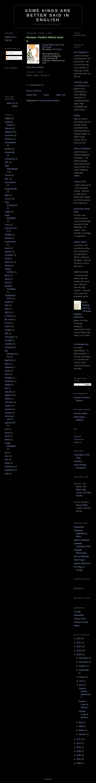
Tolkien (8, 399)
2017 (78, 739)
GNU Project (79, 560)
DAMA (7, 302)
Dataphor (9, 132)
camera (8, 406)
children (8, 413)
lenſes (7, 463)
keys (7, 456)
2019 (78, 650)
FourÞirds (9, 135)
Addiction (9, 262)
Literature (9, 347)
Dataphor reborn (79, 242)
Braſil (7, 282)
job (6, 453)
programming (10, 189)
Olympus (9, 139)
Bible (7, 195)
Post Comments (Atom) (49, 100)
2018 (78, 654)
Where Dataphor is (80, 52)
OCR (7, 374)
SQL (7, 179)
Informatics (9, 337)
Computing (9, 159)
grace (7, 248)
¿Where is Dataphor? (81, 148)
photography (10, 142)
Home (46, 95)
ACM (7, 259)
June (81, 685)
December (83, 658)
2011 (78, 747)
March (81, 730)
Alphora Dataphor (82, 540)
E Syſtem (9, 316)
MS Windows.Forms (11, 354)
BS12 (7, 276)
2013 (78, 743)
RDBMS (8, 235)
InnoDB (8, 340)
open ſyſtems (10, 182)
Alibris (76, 626)
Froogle (77, 612)
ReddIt (29, 75)
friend (7, 440)
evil (6, 429)
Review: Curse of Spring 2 (83, 704)
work (7, 473)
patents (8, 252)
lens (6, 460)
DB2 (7, 305)
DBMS (7, 118)
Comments (12, 58)
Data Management (80, 344)
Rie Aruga (46, 47)
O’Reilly (8, 378)
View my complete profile (79, 439)
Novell (7, 371)
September (84, 670)
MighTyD (9, 360)
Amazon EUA (80, 619)
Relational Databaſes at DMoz (80, 533)
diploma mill (10, 423)
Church (8, 199)
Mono (7, 364)
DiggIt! (36, 75)
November (83, 662)
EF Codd (9, 319)
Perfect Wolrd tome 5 (51, 45)
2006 (78, 763)
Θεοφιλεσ (78, 461)
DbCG (7, 312)
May (81, 722)
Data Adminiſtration (11, 169)
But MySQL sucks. (80, 82)
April (81, 726)
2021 (78, 643)
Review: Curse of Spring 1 (83, 714)
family (7, 433)
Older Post (60, 95)
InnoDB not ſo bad (80, 272)
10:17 (41, 72)
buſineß (8, 238)
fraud (7, 436)
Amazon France (81, 622)
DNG (7, 309)
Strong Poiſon (82, 505)
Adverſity (76, 115)
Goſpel (7, 212)
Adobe (7, 266)
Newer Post (31, 95)
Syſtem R (9, 395)
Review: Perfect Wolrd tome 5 (44, 39)
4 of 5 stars (57, 49)
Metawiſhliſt (79, 615)
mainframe (9, 466)
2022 (78, 639)
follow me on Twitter (12, 104)
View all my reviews (35, 67)
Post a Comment (33, 91)
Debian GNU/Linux (82, 563)
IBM (6, 333)
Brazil (7, 279)
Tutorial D (9, 402)
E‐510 (7, 323)
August (82, 677)
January (82, 734)
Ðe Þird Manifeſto (81, 556)
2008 (78, 755)
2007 (78, 759)
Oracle (8, 175)
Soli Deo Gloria (80, 413)
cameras (8, 409)
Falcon (8, 326)
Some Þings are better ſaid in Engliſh (48, 15)
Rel (6, 388)
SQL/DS (8, 392)
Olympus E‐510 (79, 182)
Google (8, 330)
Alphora (8, 128)
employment (10, 242)
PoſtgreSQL (10, 152)
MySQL (8, 149)
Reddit (7, 385)
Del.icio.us (45, 75)
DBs (6, 162)
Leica (7, 225)
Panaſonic (9, 381)
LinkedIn (8, 344)
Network (8, 367)
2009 (78, 751)
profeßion (9, 255)
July (80, 681)
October (82, 666)
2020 (78, 646)
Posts (9, 53)
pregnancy (9, 470)
